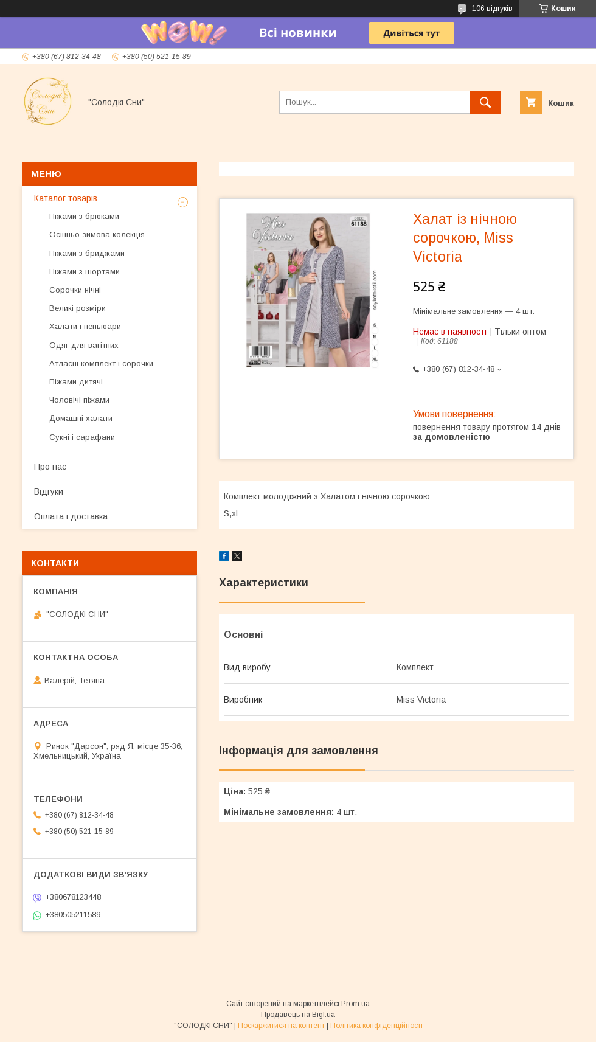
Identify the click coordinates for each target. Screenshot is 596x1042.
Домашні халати (81, 418)
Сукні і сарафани (82, 437)
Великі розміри (77, 308)
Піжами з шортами (84, 271)
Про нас (50, 466)
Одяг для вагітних (84, 345)
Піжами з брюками (84, 216)
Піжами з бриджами (87, 253)
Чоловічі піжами (79, 400)
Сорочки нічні (75, 289)
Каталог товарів (65, 198)
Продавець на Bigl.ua (298, 1014)
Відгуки (48, 491)
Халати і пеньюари (85, 326)
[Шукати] (485, 102)
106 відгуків (492, 8)
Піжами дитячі (76, 381)
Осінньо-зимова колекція (97, 234)
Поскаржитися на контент (281, 1025)
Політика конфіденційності (376, 1025)
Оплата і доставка (71, 516)
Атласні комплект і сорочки (101, 363)
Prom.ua (355, 1003)
